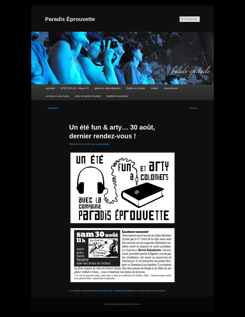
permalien (160, 290)
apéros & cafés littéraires (108, 88)
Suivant (194, 108)
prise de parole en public (88, 96)
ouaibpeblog (102, 144)
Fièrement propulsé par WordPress (122, 304)
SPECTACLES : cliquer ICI (75, 88)
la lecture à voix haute (57, 96)
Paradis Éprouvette (70, 19)
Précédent (51, 108)
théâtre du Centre (136, 88)
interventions (171, 88)
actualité (50, 88)
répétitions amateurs (117, 96)
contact (154, 88)
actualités (103, 290)
